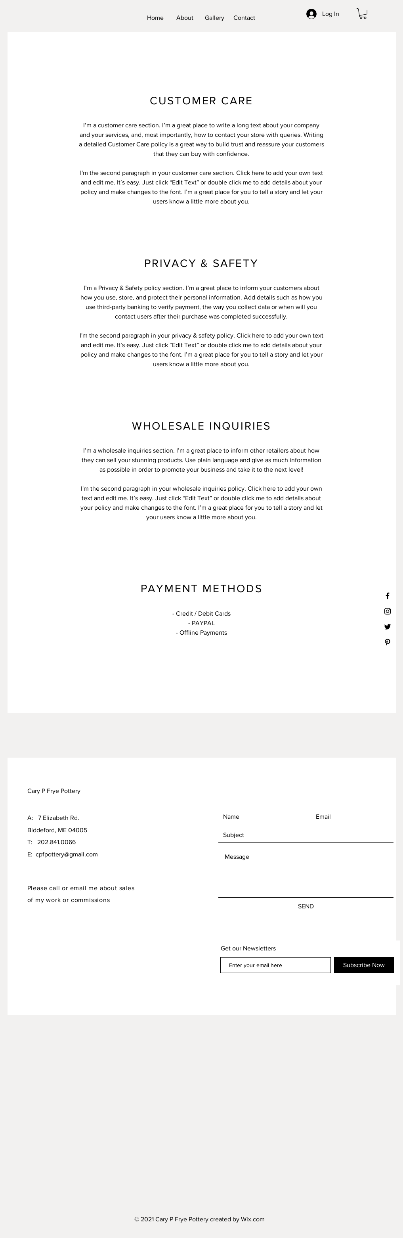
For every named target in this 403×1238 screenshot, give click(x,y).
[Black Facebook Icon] (387, 595)
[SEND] (306, 906)
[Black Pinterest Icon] (387, 642)
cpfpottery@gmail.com (67, 854)
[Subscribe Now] (364, 965)
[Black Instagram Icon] (387, 611)
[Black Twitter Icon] (387, 626)
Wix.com (253, 1219)
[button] (363, 13)
